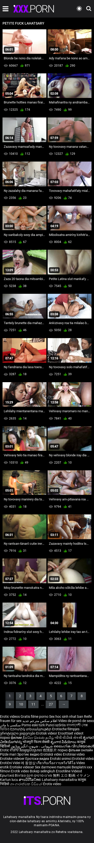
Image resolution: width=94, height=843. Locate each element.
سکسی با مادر (10, 725)
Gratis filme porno (34, 717)
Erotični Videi (10, 763)
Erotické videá (83, 759)
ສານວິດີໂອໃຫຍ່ (30, 780)
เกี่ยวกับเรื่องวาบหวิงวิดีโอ (56, 763)
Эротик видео (28, 754)
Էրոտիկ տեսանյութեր (31, 729)
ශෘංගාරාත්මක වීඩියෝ (26, 784)
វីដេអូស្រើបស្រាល (31, 750)
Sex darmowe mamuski (53, 767)
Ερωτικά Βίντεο (13, 775)
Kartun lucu (9, 780)
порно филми (11, 738)
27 (51, 704)
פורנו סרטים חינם (39, 775)
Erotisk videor (47, 733)
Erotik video (20, 771)
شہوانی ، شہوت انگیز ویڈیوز (32, 746)
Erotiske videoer (12, 759)
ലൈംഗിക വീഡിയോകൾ (74, 746)
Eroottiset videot (70, 733)
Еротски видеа (37, 759)
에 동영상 (28, 763)
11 (33, 704)
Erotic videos (10, 717)
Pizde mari (8, 754)
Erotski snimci (61, 759)
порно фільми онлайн (75, 750)
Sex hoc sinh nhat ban (66, 717)
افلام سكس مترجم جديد (39, 721)
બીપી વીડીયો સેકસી (68, 738)
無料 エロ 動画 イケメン (71, 775)
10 (21, 704)
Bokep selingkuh (42, 771)
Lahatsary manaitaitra (60, 780)
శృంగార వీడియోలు (63, 742)
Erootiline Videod (69, 771)
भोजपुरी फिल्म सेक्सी (36, 742)
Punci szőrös (56, 725)
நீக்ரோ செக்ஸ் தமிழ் (38, 738)
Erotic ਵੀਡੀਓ (10, 750)
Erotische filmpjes (65, 729)
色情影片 (50, 750)
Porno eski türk (33, 725)
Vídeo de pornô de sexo (76, 721)
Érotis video (52, 784)
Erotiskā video (51, 754)
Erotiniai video (74, 754)
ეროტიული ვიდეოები (18, 733)
